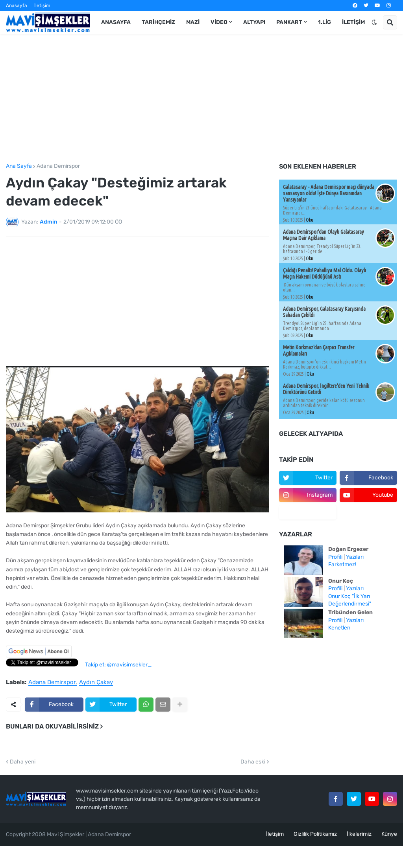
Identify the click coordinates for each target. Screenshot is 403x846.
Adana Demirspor (58, 166)
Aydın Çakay (96, 682)
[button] (374, 22)
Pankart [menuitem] (289, 22)
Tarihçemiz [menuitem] (158, 22)
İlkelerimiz (359, 834)
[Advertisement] (201, 99)
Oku (309, 219)
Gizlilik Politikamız (315, 834)
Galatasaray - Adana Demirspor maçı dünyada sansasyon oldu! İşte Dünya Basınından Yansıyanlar (328, 193)
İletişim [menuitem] (353, 22)
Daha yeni (22, 762)
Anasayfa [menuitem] (116, 22)
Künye (389, 834)
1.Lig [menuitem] (324, 22)
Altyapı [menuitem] (254, 22)
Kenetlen (339, 627)
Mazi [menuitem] (193, 22)
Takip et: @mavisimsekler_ (118, 664)
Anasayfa (16, 5)
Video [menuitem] (219, 22)
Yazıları (355, 557)
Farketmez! (342, 564)
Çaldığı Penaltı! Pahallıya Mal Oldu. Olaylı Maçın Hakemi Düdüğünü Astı (324, 273)
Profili (335, 557)
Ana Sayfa (19, 166)
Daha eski (252, 762)
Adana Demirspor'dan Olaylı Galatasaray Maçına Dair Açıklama (323, 235)
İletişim (42, 5)
